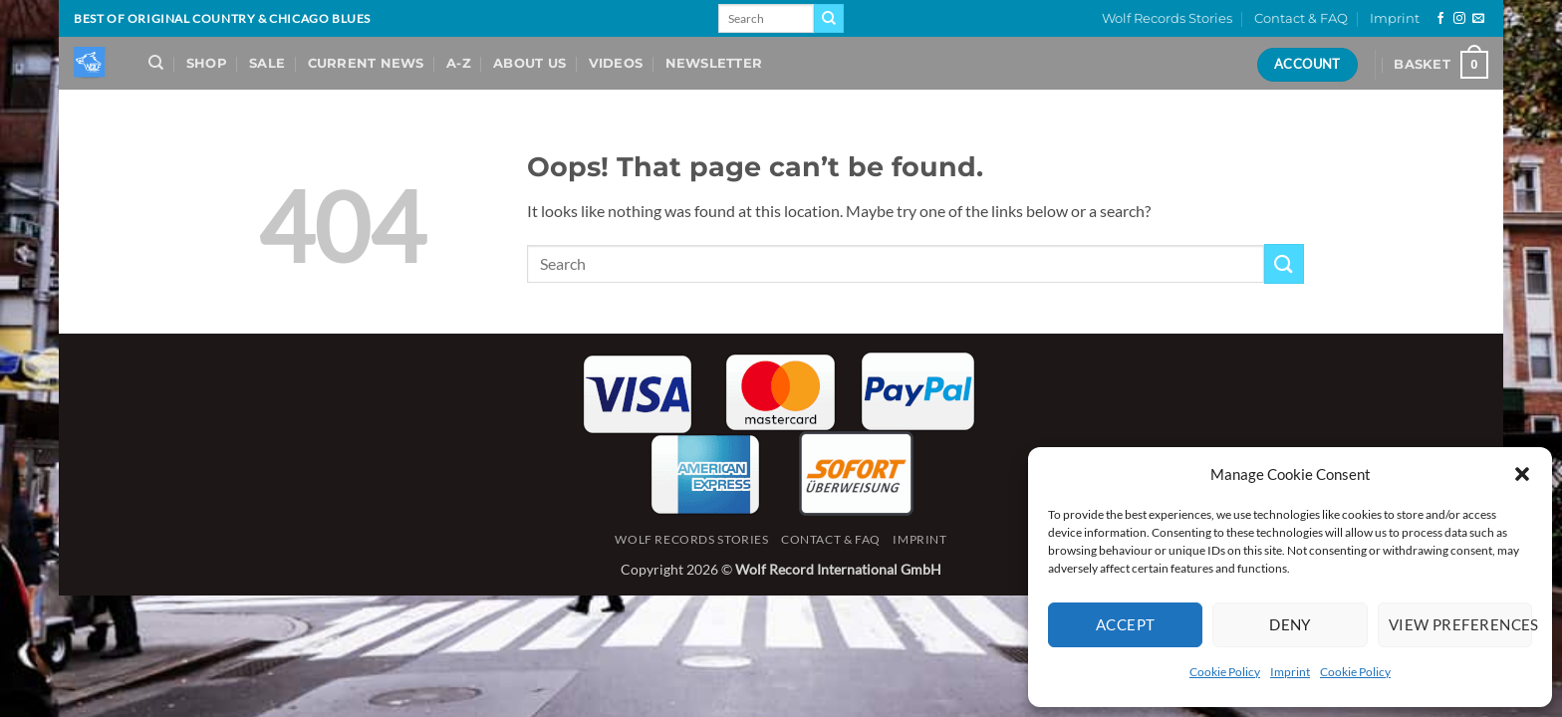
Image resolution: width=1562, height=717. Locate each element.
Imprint (1290, 671)
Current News (366, 63)
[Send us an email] (1478, 19)
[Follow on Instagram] (1459, 19)
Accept (1126, 624)
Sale (267, 63)
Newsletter (714, 63)
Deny (1290, 624)
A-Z (458, 63)
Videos (616, 63)
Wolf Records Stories (1167, 18)
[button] (1522, 474)
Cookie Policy (1224, 671)
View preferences (1460, 624)
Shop (206, 63)
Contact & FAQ (1301, 18)
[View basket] (1441, 65)
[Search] (155, 63)
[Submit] (829, 19)
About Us (529, 63)
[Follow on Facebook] (1440, 19)
